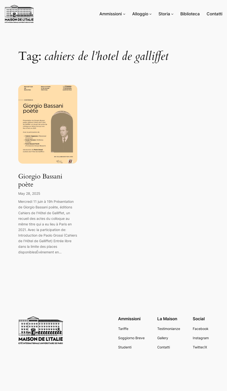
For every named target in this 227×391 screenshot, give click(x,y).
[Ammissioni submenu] (124, 14)
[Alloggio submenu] (150, 14)
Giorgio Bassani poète (40, 180)
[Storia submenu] (172, 14)
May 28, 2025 (29, 193)
